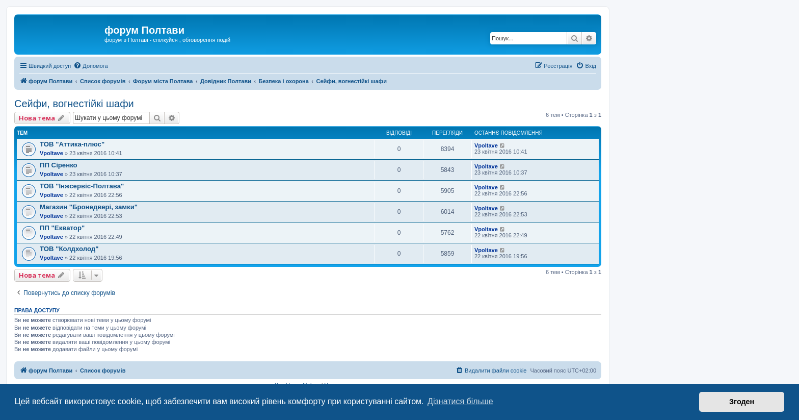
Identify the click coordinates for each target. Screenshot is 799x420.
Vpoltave (51, 153)
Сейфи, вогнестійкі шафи (74, 103)
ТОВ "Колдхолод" (69, 249)
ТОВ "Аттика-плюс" (72, 144)
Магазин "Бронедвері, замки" (89, 207)
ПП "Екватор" (62, 228)
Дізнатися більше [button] (460, 401)
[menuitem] (90, 66)
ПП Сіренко (58, 165)
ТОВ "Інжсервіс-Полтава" (82, 186)
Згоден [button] (741, 402)
